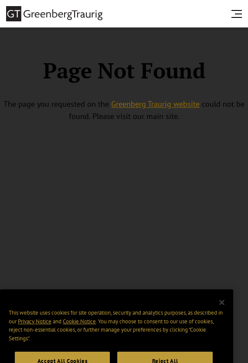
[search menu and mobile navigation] (238, 14)
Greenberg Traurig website (155, 104)
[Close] (221, 307)
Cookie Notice (79, 326)
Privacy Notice (34, 326)
